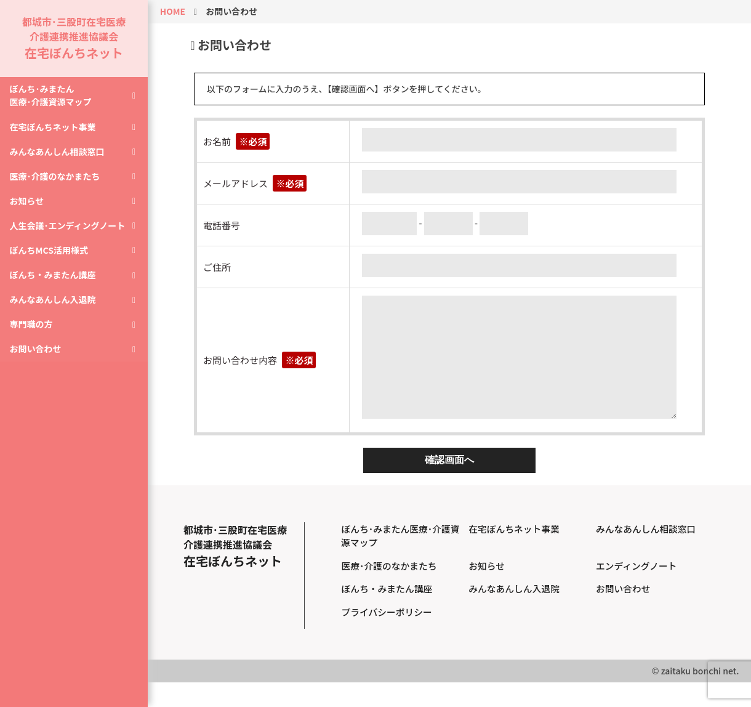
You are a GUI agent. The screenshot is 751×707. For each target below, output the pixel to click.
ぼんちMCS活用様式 (51, 265)
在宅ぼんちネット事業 (55, 136)
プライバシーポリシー (387, 636)
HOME (173, 11)
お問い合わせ (38, 369)
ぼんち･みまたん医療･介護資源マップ (53, 103)
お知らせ (29, 214)
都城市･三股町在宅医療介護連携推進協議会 (74, 41)
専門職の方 (33, 343)
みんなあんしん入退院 (55, 317)
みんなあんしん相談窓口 (59, 162)
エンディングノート (637, 590)
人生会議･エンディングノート (70, 239)
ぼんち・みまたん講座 (55, 291)
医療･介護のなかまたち (57, 188)
